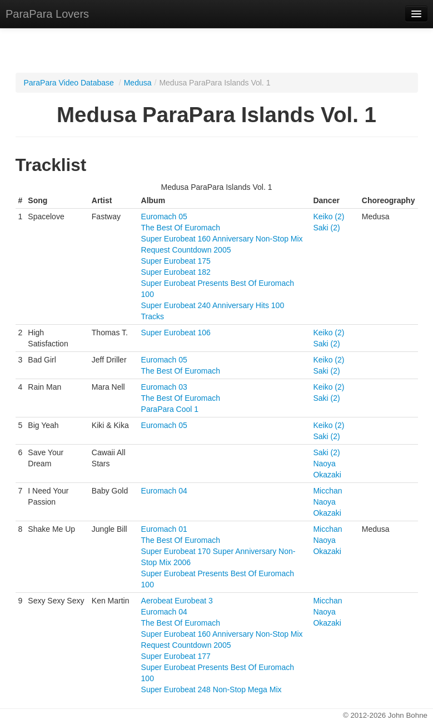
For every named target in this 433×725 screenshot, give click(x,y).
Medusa (138, 82)
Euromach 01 (164, 529)
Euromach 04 (164, 490)
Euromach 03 (164, 386)
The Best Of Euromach (180, 227)
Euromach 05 (164, 216)
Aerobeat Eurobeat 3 (177, 600)
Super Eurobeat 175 (176, 260)
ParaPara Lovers (47, 14)
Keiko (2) (328, 216)
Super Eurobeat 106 (176, 332)
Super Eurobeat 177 (176, 656)
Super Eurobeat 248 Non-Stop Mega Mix (211, 689)
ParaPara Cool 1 (170, 409)
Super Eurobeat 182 (176, 272)
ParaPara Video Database (69, 82)
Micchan (327, 490)
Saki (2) (326, 227)
